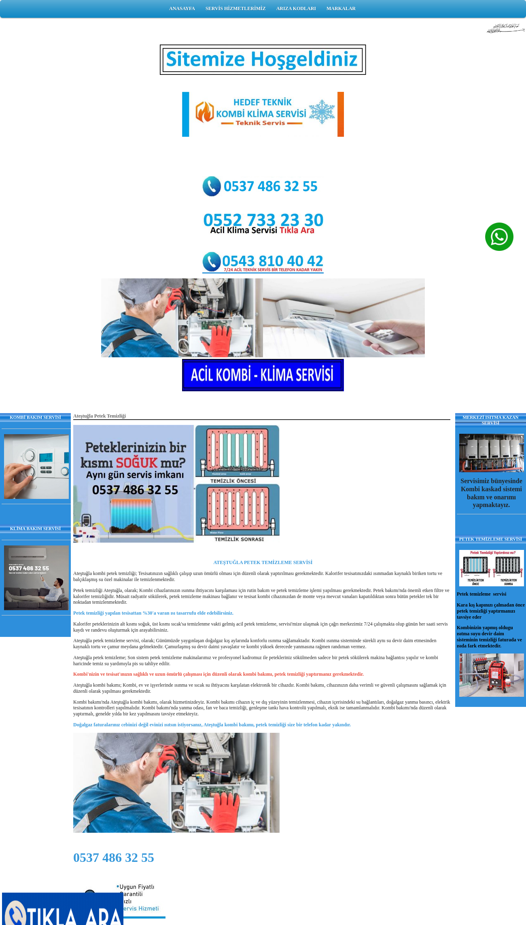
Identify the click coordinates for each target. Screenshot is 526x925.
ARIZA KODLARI (296, 8)
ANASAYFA (182, 8)
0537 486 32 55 (113, 857)
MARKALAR (341, 8)
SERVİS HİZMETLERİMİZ (236, 8)
